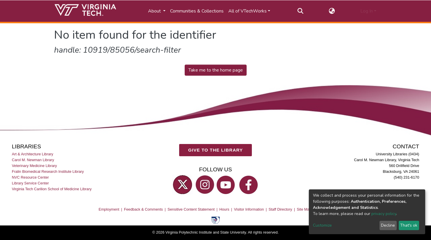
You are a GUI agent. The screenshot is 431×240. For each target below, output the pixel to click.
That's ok (408, 225)
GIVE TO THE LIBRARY (215, 150)
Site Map (304, 209)
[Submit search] (300, 11)
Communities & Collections (197, 11)
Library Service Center (30, 183)
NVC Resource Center (30, 177)
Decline (388, 225)
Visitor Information (249, 209)
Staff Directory (280, 209)
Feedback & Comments (143, 209)
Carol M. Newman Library (33, 160)
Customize (322, 225)
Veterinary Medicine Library (34, 165)
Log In (366, 11)
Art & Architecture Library (32, 154)
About (155, 11)
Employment (109, 209)
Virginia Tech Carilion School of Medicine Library (52, 189)
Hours (224, 209)
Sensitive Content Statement (191, 209)
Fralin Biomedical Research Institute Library (48, 171)
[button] (332, 11)
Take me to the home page (215, 70)
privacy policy (383, 213)
